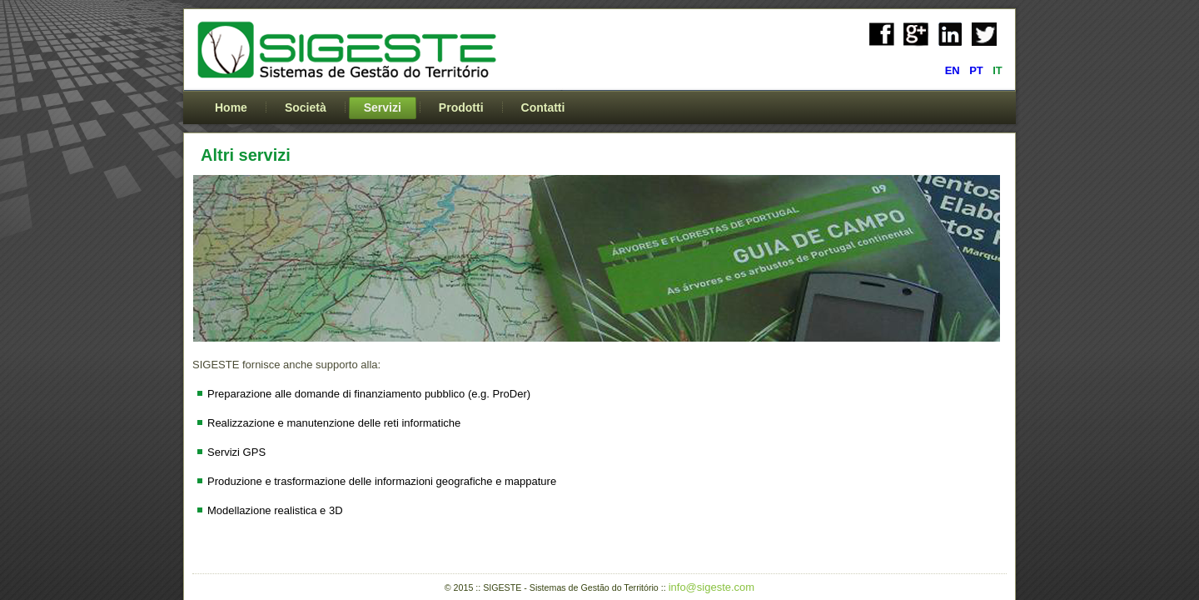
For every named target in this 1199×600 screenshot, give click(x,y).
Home (231, 107)
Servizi (382, 107)
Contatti (543, 107)
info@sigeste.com (712, 587)
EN (954, 70)
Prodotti (461, 107)
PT (977, 70)
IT (997, 70)
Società (305, 107)
